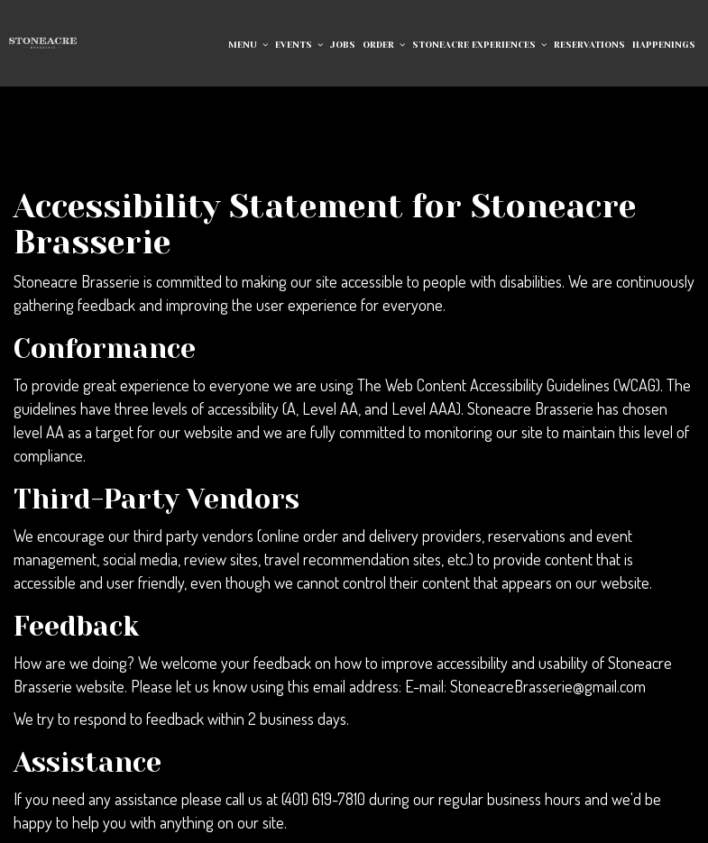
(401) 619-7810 (323, 798)
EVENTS (299, 45)
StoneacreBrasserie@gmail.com (548, 685)
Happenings (663, 45)
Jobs (342, 45)
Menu (248, 45)
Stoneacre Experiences (479, 45)
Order (384, 45)
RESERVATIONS (589, 45)
